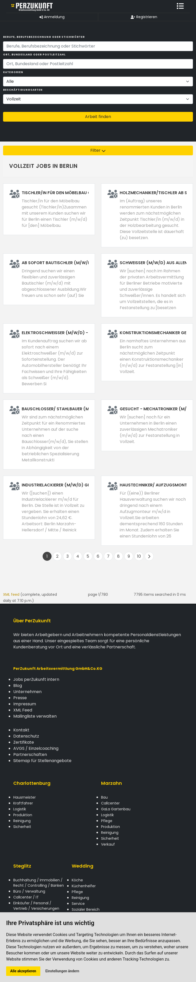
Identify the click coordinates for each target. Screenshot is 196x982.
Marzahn (111, 783)
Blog (17, 685)
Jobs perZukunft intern (36, 679)
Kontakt (21, 730)
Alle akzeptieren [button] (23, 971)
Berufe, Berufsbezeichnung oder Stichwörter (44, 37)
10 (139, 556)
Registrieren (144, 16)
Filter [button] (98, 150)
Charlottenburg (32, 783)
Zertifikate (23, 742)
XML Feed (22, 710)
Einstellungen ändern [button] (62, 971)
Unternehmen (27, 692)
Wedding (82, 866)
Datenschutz (26, 736)
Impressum (24, 704)
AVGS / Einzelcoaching (35, 748)
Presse (20, 698)
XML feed (11, 594)
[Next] (149, 556)
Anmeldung (52, 16)
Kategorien (13, 72)
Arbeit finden (98, 117)
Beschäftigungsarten (23, 90)
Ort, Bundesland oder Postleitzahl (34, 54)
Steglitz (22, 866)
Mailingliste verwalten (35, 716)
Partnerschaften (30, 754)
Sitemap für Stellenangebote (42, 761)
